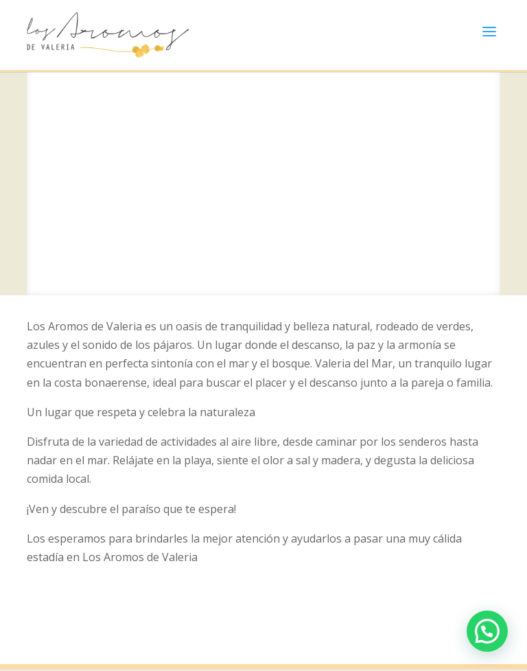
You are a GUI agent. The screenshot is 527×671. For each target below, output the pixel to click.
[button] (487, 631)
